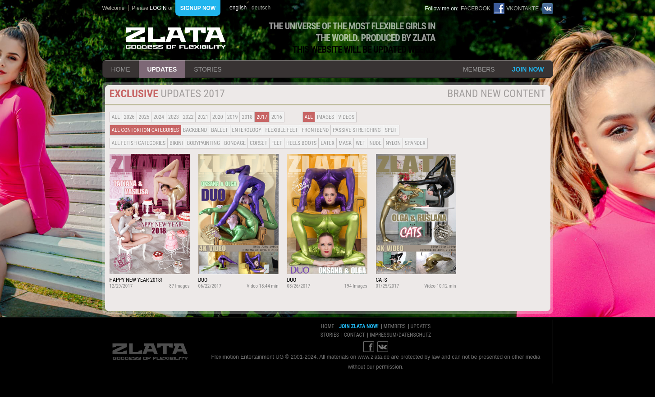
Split (391, 130)
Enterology (246, 130)
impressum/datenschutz (400, 335)
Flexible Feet (281, 130)
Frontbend (315, 130)
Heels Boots (301, 143)
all (116, 117)
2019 (232, 117)
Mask (345, 143)
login (158, 8)
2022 (188, 117)
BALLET (219, 130)
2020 (217, 117)
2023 (173, 117)
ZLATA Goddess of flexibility (176, 38)
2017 (262, 117)
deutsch (261, 8)
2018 (247, 117)
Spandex (415, 143)
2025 (144, 117)
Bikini (176, 143)
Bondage (235, 143)
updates (162, 69)
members (479, 69)
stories (207, 69)
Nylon (393, 143)
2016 (276, 117)
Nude (375, 143)
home (120, 69)
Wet (360, 143)
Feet (276, 143)
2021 (202, 117)
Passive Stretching (356, 130)
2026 (129, 117)
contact (354, 335)
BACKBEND (195, 130)
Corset (258, 143)
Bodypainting (203, 143)
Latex (327, 143)
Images (325, 117)
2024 (158, 117)
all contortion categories (145, 130)
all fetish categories (139, 143)
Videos (346, 117)
